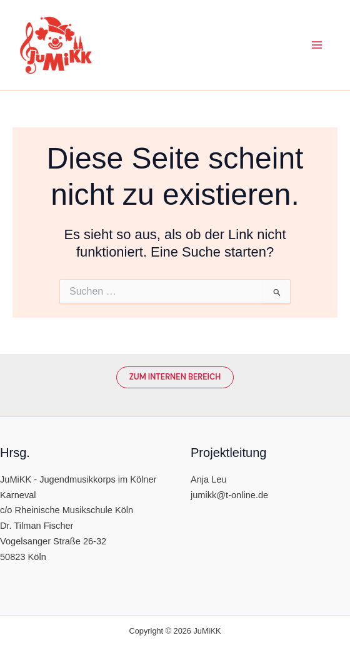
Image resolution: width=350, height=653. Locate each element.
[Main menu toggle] (317, 45)
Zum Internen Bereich (175, 376)
